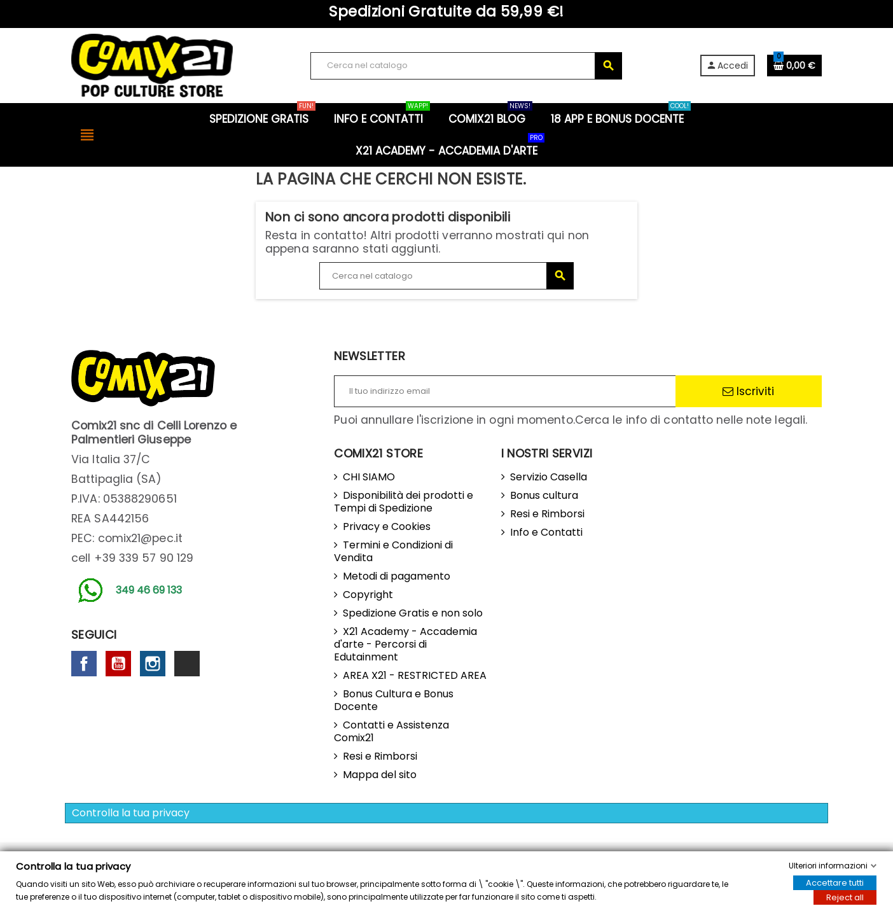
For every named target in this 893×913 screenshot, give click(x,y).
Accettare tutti (835, 883)
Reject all (845, 897)
